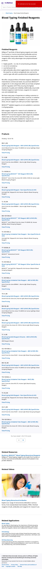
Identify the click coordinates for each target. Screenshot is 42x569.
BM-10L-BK (5, 363)
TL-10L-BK (5, 202)
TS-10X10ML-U (6, 232)
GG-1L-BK (5, 407)
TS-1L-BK (4, 187)
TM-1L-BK (5, 320)
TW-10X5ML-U (6, 377)
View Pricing (6, 153)
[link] (5, 564)
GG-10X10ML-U (6, 349)
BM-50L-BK (5, 306)
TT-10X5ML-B (6, 248)
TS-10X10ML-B (6, 262)
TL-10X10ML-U (6, 278)
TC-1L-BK (4, 334)
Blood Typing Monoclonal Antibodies (14, 500)
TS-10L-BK (5, 393)
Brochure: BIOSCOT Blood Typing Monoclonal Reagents (21, 455)
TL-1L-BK (4, 157)
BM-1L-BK (5, 143)
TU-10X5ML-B (6, 171)
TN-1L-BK (5, 294)
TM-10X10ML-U (6, 419)
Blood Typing (9, 13)
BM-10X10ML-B (6, 216)
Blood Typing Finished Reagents (21, 13)
